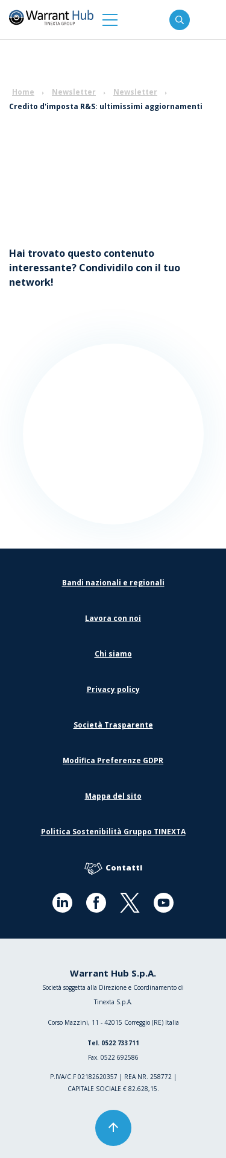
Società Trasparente (113, 725)
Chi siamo (113, 654)
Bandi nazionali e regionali (113, 582)
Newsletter (74, 92)
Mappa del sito (113, 796)
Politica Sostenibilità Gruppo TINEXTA (113, 831)
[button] (110, 19)
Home (23, 92)
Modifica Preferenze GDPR (113, 760)
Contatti (113, 868)
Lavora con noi (113, 618)
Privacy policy (113, 689)
